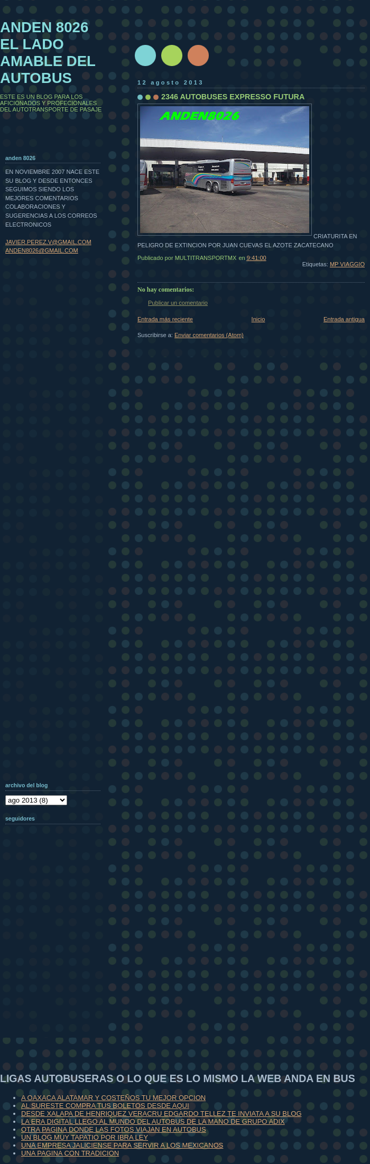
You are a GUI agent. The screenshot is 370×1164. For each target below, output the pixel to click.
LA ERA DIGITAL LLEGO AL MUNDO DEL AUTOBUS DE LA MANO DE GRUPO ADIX (153, 1121)
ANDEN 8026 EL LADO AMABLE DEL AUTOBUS (48, 52)
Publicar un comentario (178, 303)
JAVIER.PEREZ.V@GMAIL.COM (48, 242)
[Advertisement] (58, 969)
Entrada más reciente (165, 319)
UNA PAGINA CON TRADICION (70, 1153)
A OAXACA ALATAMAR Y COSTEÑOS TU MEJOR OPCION (113, 1098)
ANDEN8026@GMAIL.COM (41, 250)
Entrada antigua (344, 319)
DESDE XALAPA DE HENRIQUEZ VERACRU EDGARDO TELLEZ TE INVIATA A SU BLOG (161, 1114)
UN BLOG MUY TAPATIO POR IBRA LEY (84, 1137)
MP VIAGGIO (347, 264)
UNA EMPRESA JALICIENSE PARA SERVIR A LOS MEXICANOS (122, 1145)
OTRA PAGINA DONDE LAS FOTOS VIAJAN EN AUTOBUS (113, 1129)
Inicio (258, 319)
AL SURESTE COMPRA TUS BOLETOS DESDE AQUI (105, 1106)
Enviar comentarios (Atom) (209, 335)
